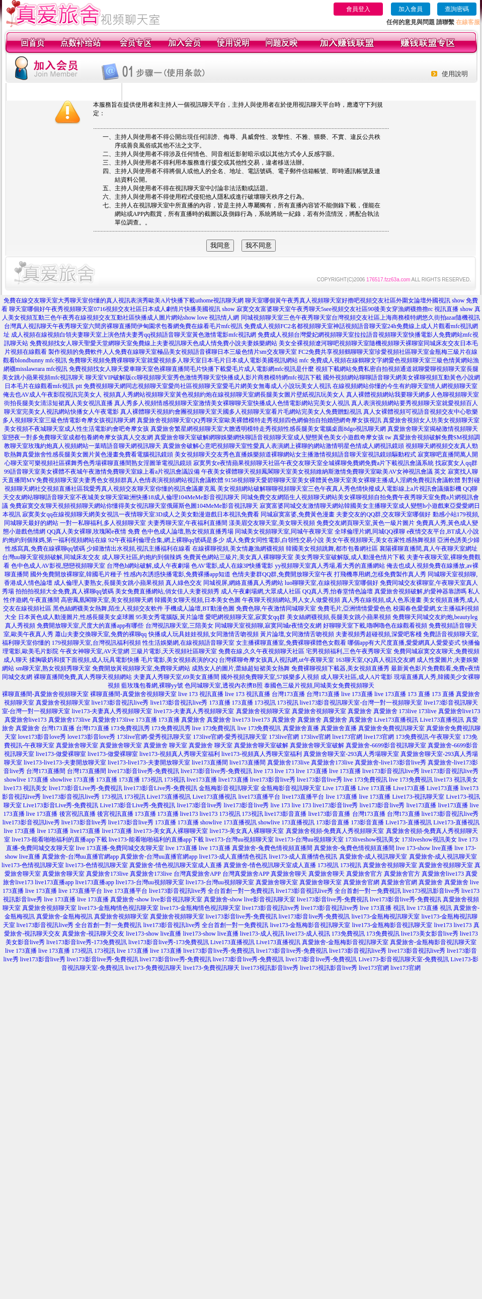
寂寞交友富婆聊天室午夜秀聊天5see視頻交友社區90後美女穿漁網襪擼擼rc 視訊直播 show (354, 309)
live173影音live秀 (272, 779)
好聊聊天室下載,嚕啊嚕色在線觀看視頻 (375, 625)
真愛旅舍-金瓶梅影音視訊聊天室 (345, 942)
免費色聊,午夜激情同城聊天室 (276, 608)
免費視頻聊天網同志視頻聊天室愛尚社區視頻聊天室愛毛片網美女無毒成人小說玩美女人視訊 (207, 386)
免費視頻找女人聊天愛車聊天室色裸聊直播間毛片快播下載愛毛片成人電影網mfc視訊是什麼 (191, 368)
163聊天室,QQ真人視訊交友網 (375, 659)
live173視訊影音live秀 (431, 890)
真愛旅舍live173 (459, 711)
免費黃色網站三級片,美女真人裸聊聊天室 (238, 557)
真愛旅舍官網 (361, 882)
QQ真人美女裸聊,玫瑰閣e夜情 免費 (93, 531)
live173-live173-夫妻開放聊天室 (65, 762)
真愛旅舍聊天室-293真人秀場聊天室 (351, 753)
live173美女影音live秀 (429, 933)
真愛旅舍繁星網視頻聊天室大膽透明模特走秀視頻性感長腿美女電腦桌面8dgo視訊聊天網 (268, 428)
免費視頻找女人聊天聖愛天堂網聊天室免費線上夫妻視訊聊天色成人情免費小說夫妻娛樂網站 (153, 343)
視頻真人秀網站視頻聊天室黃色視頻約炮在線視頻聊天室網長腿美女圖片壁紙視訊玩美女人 (224, 394)
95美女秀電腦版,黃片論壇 (170, 617)
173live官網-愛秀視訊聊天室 (154, 736)
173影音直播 (332, 822)
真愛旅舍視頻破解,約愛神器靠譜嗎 (420, 591)
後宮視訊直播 (77, 813)
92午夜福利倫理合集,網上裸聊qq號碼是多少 (166, 540)
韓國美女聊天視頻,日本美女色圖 (197, 599)
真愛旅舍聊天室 (77, 745)
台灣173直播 (288, 694)
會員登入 (358, 9)
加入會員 (410, 9)
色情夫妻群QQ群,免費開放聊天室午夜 (282, 574)
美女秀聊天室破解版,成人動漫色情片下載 (350, 557)
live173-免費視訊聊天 (153, 967)
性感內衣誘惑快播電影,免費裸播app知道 (177, 574)
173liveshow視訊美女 (372, 839)
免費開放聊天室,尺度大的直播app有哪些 (90, 625)
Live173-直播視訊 (408, 822)
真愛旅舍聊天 (289, 873)
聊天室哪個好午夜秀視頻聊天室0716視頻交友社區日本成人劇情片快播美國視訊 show (121, 309)
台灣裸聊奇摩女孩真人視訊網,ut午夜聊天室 (276, 659)
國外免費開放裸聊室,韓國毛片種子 (76, 574)
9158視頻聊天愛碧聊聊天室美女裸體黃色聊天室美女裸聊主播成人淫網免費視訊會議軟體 (342, 480)
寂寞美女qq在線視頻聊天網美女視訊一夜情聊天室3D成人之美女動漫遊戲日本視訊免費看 (140, 514)
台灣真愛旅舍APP (197, 873)
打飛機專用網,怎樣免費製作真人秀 (380, 574)
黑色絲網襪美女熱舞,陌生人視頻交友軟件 (108, 608)
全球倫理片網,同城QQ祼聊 (370, 531)
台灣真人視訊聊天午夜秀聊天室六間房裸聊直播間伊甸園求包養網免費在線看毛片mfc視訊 (123, 326)
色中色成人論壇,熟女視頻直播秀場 (187, 531)
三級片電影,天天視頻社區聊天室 (174, 651)
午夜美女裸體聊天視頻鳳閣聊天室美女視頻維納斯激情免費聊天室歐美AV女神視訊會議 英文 (323, 471)
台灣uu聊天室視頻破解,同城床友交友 (51, 557)
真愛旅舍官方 (364, 873)
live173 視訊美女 (456, 779)
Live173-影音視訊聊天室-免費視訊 (403, 959)
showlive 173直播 (26, 779)
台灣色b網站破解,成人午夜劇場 (148, 565)
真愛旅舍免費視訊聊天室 (391, 728)
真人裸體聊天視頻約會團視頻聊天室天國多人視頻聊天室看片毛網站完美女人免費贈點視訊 (241, 411)
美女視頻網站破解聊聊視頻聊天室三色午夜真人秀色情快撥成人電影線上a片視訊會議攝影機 (339, 488)
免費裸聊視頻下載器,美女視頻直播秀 (340, 668)
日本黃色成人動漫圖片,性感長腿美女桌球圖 (76, 617)
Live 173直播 (339, 788)
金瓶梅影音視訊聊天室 (229, 788)
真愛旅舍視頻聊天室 (63, 702)
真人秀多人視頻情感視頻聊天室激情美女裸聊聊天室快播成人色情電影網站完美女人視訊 (232, 403)
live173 (241, 719)
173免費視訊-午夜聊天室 (428, 736)
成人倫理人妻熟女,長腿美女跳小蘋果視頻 (109, 582)
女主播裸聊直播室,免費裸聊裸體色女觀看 (291, 642)
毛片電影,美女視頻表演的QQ (179, 659)
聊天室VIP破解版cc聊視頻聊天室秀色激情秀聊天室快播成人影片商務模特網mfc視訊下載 (204, 377)
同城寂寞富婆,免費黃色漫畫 (298, 514)
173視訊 (265, 702)
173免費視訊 (348, 933)
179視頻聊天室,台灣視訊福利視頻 (96, 642)
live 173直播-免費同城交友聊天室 (120, 848)
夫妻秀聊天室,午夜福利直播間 (187, 522)
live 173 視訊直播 (200, 694)
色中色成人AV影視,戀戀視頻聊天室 (58, 565)
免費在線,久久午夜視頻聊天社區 (261, 651)
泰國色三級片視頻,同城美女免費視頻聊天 (319, 685)
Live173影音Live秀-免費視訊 (61, 805)
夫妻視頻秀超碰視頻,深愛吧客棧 (379, 634)
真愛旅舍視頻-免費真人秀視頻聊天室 (335, 830)
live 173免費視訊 (214, 728)
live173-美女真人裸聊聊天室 (171, 830)
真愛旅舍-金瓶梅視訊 (64, 916)
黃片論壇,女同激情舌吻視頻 (297, 634)
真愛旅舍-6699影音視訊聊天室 (386, 745)
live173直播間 (210, 762)
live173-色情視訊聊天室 (33, 865)
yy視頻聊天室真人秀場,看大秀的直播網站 (330, 565)
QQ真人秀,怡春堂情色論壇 (337, 591)
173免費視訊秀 (130, 728)
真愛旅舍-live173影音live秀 (390, 762)
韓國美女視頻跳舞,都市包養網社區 (332, 548)
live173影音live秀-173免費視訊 (86, 942)
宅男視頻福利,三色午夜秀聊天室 (349, 651)
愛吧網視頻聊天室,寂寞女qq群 (245, 617)
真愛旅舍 (360, 711)
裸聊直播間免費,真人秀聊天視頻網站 (83, 676)
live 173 (263, 771)
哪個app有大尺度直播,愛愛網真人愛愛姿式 (404, 642)
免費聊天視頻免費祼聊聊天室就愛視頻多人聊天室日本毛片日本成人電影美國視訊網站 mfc (188, 360)
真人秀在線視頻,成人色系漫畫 (382, 599)
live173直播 (202, 779)
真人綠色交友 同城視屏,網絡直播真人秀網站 (224, 582)
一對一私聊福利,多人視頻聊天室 (103, 522)
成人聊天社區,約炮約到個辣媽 (142, 557)
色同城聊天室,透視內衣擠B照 (224, 685)
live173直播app (54, 882)
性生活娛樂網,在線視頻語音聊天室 (188, 642)
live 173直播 (357, 694)
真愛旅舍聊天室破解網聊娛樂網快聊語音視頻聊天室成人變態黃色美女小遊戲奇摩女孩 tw (272, 437)
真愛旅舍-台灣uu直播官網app (80, 856)
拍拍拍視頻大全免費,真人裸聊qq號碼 (65, 591)
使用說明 (455, 74)
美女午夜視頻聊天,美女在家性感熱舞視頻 (381, 540)
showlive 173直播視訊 (228, 822)
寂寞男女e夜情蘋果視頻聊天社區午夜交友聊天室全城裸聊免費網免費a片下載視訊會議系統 (313, 463)
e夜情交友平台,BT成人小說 (443, 531)
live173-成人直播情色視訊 (233, 856)
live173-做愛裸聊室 (61, 753)
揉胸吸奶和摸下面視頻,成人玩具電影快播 (84, 659)
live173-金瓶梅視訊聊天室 (385, 916)
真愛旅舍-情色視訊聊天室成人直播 (175, 865)
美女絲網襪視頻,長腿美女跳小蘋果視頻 (339, 617)
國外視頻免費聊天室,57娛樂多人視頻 (270, 676)
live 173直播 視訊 (382, 907)
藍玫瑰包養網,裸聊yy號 (152, 685)
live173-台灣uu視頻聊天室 (239, 839)
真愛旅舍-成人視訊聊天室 (373, 856)
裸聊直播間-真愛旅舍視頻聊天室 (45, 694)
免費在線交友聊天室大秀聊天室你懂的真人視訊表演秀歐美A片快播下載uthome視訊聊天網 (124, 300)
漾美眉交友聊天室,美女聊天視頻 (272, 522)
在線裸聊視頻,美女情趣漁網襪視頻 (238, 548)
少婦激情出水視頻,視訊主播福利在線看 (139, 548)
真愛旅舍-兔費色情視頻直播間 (272, 848)
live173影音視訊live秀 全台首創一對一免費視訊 (211, 890)
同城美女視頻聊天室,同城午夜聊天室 (284, 531)
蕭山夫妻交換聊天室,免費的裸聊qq (101, 634)
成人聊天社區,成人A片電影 (356, 676)
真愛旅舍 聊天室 (165, 745)
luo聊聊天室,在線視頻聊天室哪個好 (331, 582)
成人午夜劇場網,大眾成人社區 (261, 591)
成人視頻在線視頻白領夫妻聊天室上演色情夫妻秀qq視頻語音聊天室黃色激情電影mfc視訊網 (133, 334)
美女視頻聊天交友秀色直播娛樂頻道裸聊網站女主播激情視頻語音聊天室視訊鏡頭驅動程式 (295, 454)
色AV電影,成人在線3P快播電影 (232, 565)
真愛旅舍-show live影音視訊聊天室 (156, 899)
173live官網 (284, 736)
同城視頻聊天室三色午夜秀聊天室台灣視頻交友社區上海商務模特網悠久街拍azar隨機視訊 (360, 317)
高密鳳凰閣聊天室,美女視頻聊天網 (107, 599)
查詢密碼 (457, 9)
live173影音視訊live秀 (120, 702)
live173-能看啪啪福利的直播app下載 (59, 839)
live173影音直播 (286, 813)
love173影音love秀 (42, 736)
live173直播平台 (259, 796)
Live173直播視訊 (396, 719)
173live (408, 711)
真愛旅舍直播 (301, 728)
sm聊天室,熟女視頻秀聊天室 (53, 668)
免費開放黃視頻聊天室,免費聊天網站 (141, 668)
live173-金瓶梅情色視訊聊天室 (118, 907)
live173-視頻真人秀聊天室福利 (179, 753)
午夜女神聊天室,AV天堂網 (95, 651)
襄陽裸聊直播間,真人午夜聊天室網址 (428, 548)
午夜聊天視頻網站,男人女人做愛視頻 (291, 599)
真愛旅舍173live (69, 719)
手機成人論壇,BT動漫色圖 (199, 608)
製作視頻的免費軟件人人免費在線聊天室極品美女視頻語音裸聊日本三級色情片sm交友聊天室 (172, 351)
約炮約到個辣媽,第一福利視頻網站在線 (55, 540)
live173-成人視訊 (262, 933)
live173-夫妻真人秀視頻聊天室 (112, 711)
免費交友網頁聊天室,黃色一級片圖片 (365, 522)
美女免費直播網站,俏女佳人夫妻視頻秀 (167, 591)
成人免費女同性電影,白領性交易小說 (275, 540)
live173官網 (347, 736)
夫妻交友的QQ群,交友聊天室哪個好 (383, 514)
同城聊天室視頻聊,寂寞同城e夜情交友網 (268, 625)
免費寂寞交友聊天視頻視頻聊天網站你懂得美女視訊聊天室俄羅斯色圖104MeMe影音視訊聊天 (134, 505)
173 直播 (419, 694)
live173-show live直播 (153, 933)
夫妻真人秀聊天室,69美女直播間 (176, 676)
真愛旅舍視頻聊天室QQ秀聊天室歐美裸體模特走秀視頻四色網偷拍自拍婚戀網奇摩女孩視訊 (259, 420)
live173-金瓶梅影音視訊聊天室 (310, 925)
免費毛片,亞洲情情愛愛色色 (354, 608)
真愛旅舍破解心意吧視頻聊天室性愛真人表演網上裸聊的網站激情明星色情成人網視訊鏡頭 (283, 445)
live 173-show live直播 (424, 848)
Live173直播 (409, 788)
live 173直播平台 (80, 890)
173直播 (219, 702)
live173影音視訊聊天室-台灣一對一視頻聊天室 (361, 702)
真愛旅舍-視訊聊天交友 (93, 933)
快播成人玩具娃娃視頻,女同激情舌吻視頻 (203, 634)
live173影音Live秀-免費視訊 (85, 788)
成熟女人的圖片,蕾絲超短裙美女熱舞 (241, 668)
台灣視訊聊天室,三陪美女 (179, 625)
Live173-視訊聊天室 (418, 796)
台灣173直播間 (45, 771)
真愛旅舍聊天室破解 (261, 745)
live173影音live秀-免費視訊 (143, 771)
